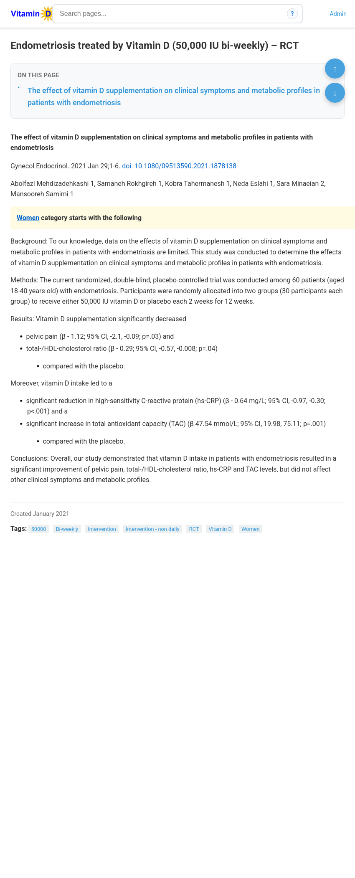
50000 (38, 529)
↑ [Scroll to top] (335, 68)
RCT (194, 529)
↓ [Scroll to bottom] (335, 92)
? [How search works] (292, 13)
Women (28, 218)
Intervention (102, 529)
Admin (338, 13)
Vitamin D (220, 529)
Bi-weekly (67, 529)
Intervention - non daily (153, 529)
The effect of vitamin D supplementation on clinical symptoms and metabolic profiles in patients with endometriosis (174, 96)
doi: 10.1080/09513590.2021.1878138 (179, 166)
